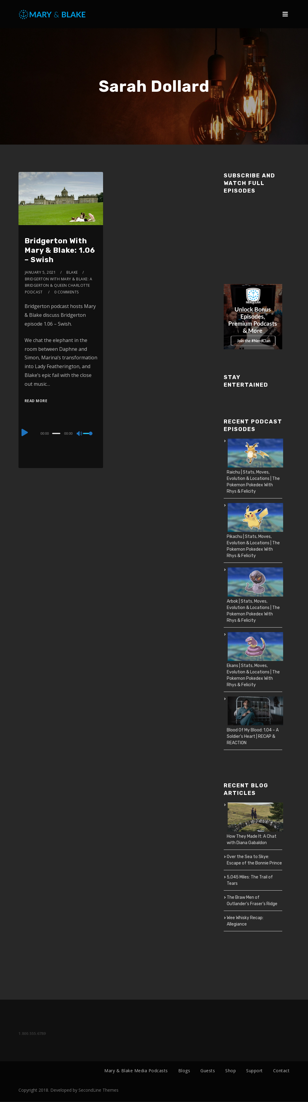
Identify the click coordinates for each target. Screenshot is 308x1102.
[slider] (56, 433)
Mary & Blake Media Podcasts (136, 1070)
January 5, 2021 (40, 272)
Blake (72, 272)
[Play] (25, 432)
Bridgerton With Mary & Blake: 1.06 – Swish (60, 250)
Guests (207, 1070)
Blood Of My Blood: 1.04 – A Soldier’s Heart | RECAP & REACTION (253, 736)
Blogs (184, 1070)
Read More (36, 400)
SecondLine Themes (99, 1090)
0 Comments (66, 292)
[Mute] (80, 434)
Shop (230, 1070)
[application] (61, 433)
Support (254, 1070)
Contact (281, 1070)
